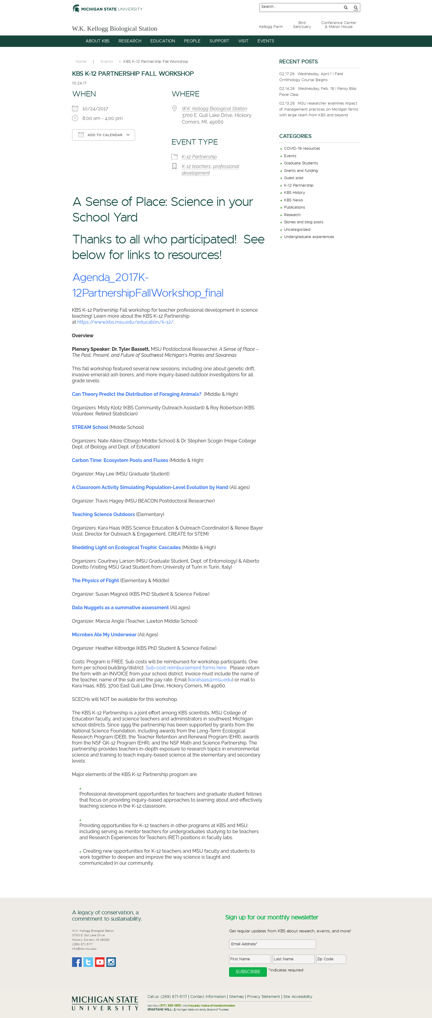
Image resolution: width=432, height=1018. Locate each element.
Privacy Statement (263, 997)
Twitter (88, 962)
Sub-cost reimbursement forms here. (187, 668)
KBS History (294, 193)
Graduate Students (301, 163)
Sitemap (236, 997)
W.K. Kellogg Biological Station (132, 27)
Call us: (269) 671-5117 (167, 997)
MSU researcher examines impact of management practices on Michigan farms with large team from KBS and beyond (318, 109)
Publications (294, 207)
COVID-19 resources (302, 149)
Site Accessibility (297, 997)
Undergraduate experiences (309, 237)
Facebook (77, 962)
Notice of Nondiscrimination (218, 1005)
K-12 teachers (196, 166)
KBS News (293, 200)
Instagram (111, 962)
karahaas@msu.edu (210, 680)
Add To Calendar (100, 134)
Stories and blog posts (303, 222)
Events (290, 156)
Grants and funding (301, 171)
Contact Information (208, 997)
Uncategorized (297, 230)
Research (292, 215)
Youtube (99, 962)
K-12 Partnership (199, 157)
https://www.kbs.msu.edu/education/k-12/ (125, 322)
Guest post (294, 178)
